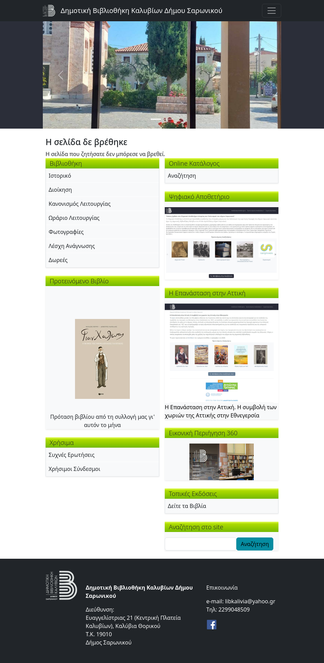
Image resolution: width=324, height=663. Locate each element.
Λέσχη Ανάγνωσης (72, 246)
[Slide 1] (156, 119)
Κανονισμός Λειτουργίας (80, 204)
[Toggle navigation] (271, 10)
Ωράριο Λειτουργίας (74, 218)
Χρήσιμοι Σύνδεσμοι (74, 469)
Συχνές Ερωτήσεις (72, 455)
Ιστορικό (60, 175)
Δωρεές (58, 260)
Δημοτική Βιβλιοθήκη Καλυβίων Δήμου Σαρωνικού (141, 10)
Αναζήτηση (182, 175)
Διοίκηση (60, 189)
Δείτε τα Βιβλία (187, 506)
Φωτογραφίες (66, 232)
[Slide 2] (168, 119)
